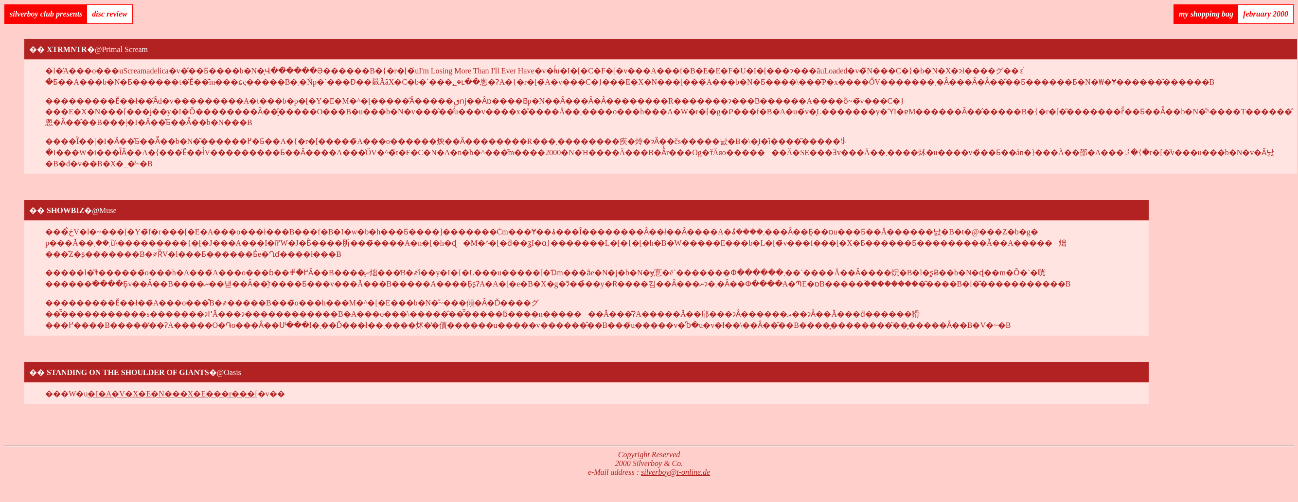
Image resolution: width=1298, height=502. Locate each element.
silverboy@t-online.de (675, 472)
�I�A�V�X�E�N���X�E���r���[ (172, 394)
